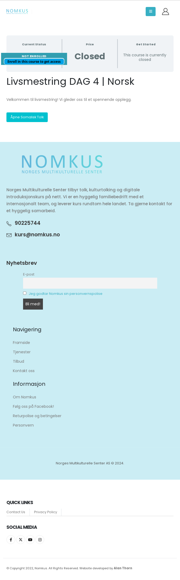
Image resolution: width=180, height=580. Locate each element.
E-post (28, 274)
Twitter (20, 539)
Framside (21, 342)
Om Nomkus (24, 397)
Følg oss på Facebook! (33, 406)
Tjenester (22, 352)
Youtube (30, 539)
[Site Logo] (17, 11)
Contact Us (15, 511)
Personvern (23, 425)
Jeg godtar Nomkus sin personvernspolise (65, 293)
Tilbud (18, 361)
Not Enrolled (34, 56)
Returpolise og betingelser (37, 416)
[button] (151, 11)
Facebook (10, 539)
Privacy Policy (45, 511)
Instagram (39, 539)
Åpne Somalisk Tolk (27, 117)
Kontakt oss (24, 370)
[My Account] (165, 11)
